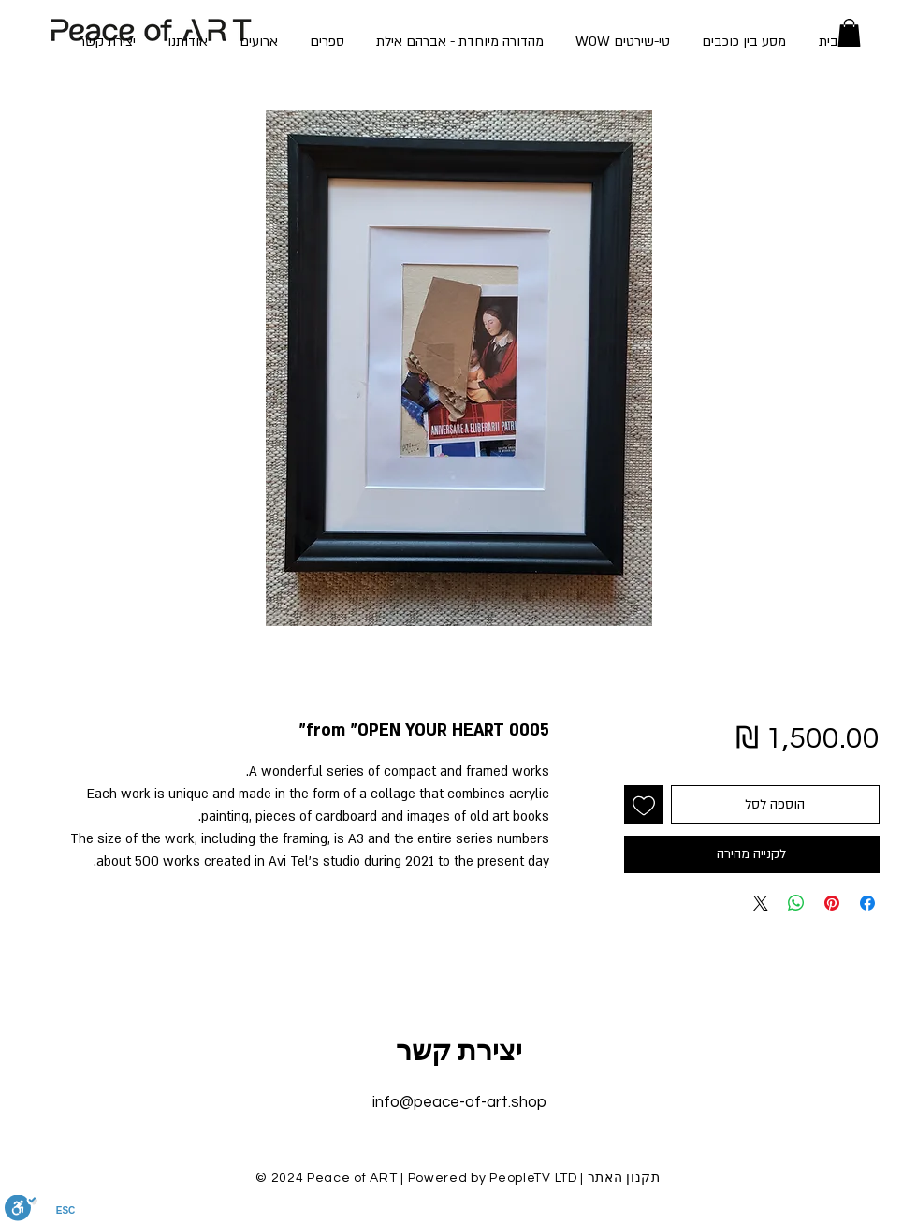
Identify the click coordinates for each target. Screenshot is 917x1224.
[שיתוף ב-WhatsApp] (796, 903)
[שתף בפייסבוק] (867, 903)
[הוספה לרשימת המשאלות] (643, 804)
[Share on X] (761, 903)
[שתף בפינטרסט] (832, 903)
